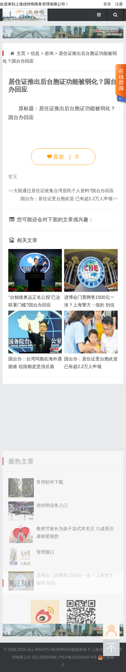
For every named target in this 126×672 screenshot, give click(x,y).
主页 (21, 53)
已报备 (106, 657)
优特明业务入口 (52, 566)
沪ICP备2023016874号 (77, 657)
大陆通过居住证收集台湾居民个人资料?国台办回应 (61, 190)
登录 (107, 4)
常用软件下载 (49, 542)
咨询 (49, 53)
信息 (35, 53)
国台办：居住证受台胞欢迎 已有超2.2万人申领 (69, 198)
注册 (119, 4)
